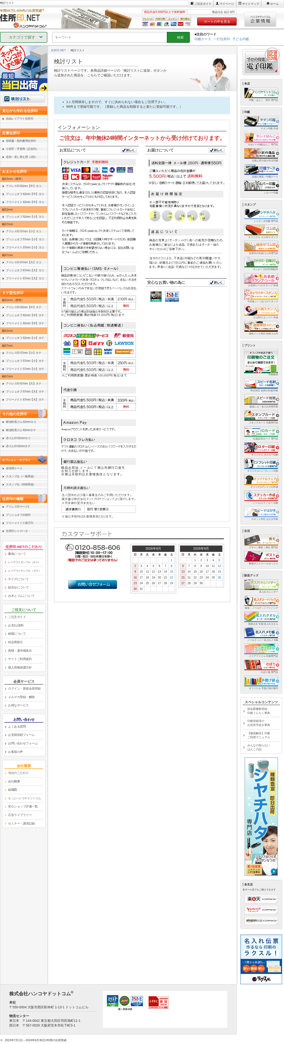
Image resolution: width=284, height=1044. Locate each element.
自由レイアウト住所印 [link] (19, 118)
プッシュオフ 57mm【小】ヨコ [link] (25, 239)
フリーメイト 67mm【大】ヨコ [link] (25, 278)
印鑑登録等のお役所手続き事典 (258, 723)
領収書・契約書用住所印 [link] (21, 140)
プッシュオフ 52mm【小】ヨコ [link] (25, 216)
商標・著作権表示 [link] (20, 650)
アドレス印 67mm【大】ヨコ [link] (23, 262)
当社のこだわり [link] (18, 773)
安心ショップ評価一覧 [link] (23, 806)
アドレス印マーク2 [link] (17, 506)
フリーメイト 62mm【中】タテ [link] (25, 323)
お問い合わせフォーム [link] (23, 743)
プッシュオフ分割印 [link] (18, 515)
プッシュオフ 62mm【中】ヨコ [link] (25, 194)
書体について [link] (17, 554)
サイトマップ (250, 3)
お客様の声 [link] (15, 752)
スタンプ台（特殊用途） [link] (21, 484)
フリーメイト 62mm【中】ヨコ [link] (25, 202)
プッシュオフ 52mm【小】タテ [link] (25, 338)
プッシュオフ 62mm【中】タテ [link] (25, 315)
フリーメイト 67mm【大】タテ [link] (25, 399)
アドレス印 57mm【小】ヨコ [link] (23, 231)
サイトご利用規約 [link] (20, 659)
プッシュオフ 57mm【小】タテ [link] (25, 360)
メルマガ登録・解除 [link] (21, 697)
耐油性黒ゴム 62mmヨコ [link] (21, 421)
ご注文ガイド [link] (17, 617)
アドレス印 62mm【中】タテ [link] (23, 307)
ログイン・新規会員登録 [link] (24, 688)
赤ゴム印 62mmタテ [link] (18, 446)
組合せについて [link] (18, 587)
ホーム (274, 3)
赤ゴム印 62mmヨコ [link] (18, 438)
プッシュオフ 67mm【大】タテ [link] (25, 391)
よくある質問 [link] (17, 726)
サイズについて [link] (18, 579)
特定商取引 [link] (15, 642)
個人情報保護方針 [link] (20, 667)
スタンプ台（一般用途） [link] (21, 476)
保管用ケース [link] (14, 468)
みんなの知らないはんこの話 (258, 747)
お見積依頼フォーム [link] (21, 735)
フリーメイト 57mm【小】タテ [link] (25, 369)
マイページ (227, 3)
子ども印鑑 (240, 39)
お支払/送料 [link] (16, 625)
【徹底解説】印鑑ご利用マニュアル (258, 735)
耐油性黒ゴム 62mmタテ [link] (21, 430)
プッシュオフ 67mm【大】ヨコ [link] (25, 270)
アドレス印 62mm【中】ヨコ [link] (23, 186)
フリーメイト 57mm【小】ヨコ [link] (25, 247)
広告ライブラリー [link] (20, 815)
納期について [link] (17, 633)
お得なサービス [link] (18, 705)
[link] (23, 562)
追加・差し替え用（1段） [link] (21, 157)
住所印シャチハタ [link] (17, 531)
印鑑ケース (203, 39)
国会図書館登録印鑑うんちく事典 (258, 711)
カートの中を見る (217, 21)
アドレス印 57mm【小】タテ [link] (23, 352)
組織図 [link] (12, 789)
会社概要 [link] (14, 781)
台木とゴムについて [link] (21, 596)
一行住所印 (221, 39)
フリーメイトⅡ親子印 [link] (19, 523)
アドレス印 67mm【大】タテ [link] (23, 383)
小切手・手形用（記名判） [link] (22, 149)
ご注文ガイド (202, 3)
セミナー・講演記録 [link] (21, 823)
